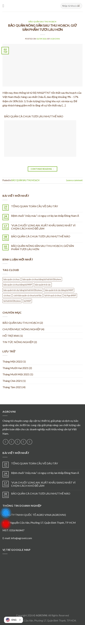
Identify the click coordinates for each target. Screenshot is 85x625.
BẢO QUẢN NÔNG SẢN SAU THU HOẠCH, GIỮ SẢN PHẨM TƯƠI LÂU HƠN (42, 27)
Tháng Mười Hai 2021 (15, 368)
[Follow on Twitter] (17, 442)
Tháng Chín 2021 (12, 380)
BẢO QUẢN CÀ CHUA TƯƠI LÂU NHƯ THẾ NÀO (33, 116)
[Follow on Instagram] (11, 442)
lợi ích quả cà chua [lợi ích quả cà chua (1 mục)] (53, 295)
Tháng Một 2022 (12, 361)
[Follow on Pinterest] (29, 442)
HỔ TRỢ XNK (10, 335)
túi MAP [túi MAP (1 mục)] (27, 301)
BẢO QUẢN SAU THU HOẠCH (42, 21)
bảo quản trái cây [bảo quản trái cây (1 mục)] (43, 284)
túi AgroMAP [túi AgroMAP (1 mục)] (70, 295)
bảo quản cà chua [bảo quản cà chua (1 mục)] (11, 279)
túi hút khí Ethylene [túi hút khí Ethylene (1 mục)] (12, 301)
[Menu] (4, 6)
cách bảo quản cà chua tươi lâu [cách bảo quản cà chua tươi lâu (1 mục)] (27, 295)
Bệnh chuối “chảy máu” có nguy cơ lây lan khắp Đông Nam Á (45, 215)
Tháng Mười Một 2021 (15, 374)
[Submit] (79, 6)
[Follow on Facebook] (5, 442)
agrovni (55, 39)
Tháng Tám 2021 (12, 387)
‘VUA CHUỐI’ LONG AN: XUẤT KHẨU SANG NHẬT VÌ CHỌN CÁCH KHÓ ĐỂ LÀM (43, 227)
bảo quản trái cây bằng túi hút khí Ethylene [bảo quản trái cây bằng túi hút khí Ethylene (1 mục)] (22, 290)
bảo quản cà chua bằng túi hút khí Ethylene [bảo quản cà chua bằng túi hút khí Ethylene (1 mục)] (41, 279)
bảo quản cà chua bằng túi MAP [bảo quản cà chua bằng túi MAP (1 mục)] (17, 284)
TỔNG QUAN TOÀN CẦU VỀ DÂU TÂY (34, 206)
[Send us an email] (23, 442)
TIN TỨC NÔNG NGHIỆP (17, 342)
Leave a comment (74, 180)
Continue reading (43, 168)
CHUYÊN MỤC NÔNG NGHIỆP (21, 329)
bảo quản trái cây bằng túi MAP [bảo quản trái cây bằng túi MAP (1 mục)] (59, 290)
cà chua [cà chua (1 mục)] (6, 295)
